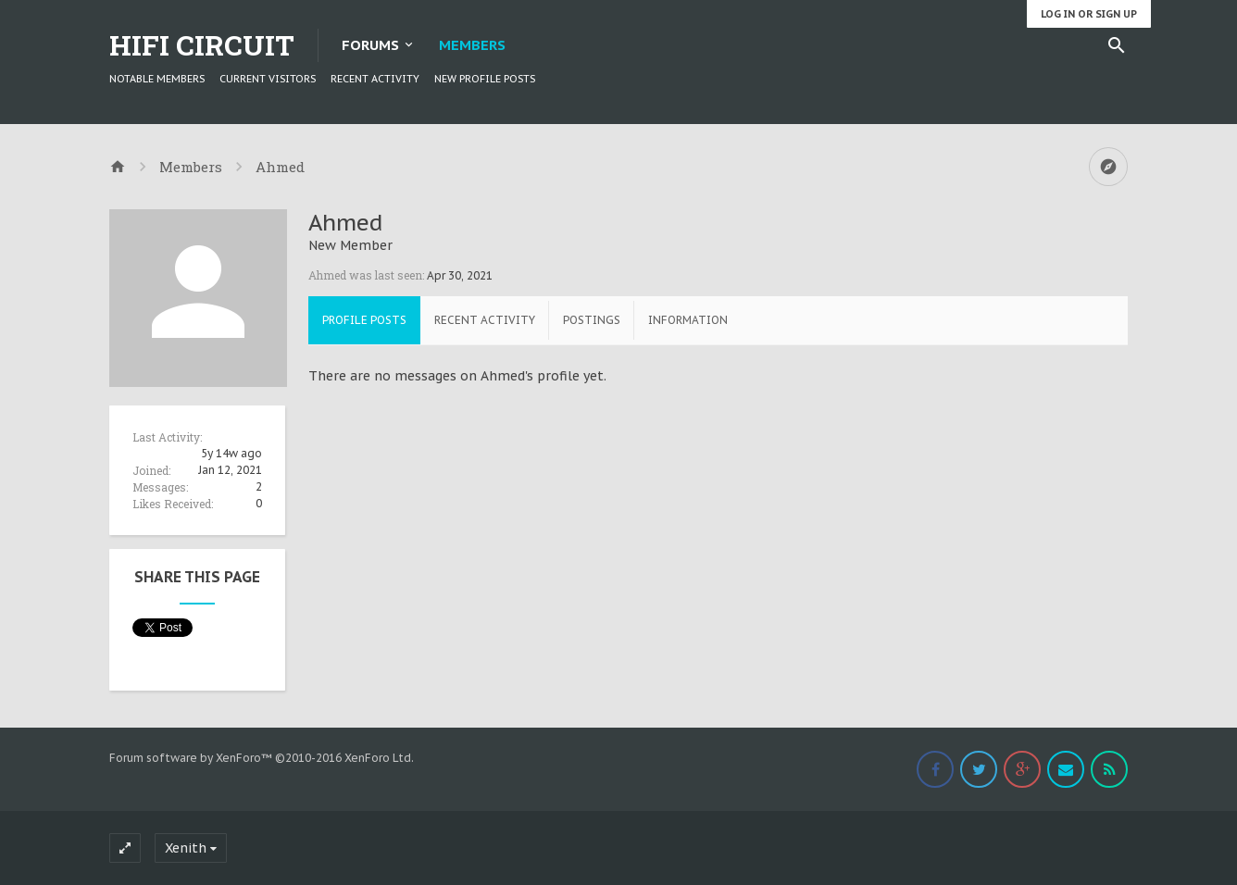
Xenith (185, 848)
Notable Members (157, 78)
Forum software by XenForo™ (261, 758)
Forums (370, 45)
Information (688, 320)
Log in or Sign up (1089, 13)
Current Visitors (267, 78)
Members (472, 45)
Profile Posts (364, 320)
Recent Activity (375, 78)
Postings (591, 320)
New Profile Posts (484, 78)
